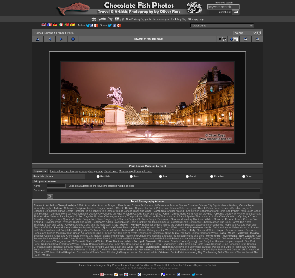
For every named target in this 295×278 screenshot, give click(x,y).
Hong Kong (186, 213)
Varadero (231, 216)
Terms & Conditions (140, 265)
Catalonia (190, 244)
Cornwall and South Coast (91, 252)
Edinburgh (112, 252)
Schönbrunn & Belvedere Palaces (160, 205)
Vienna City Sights (209, 205)
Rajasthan (84, 230)
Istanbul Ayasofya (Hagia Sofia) (161, 249)
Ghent (119, 208)
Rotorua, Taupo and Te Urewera (217, 238)
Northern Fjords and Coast (107, 227)
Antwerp (91, 208)
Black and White (142, 210)
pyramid (98, 171)
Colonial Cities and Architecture (62, 235)
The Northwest (244, 252)
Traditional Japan (189, 233)
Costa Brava (204, 244)
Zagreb (70, 216)
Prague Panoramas (160, 219)
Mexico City (86, 235)
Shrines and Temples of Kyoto (120, 233)
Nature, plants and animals (109, 235)
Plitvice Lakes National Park (49, 216)
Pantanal (79, 210)
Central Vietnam (180, 252)
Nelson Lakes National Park (149, 238)
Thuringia (39, 224)
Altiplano (139, 208)
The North (245, 222)
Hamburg (163, 222)
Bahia (209, 208)
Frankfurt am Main (147, 222)
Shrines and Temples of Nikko (154, 233)
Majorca (57, 246)
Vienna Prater (246, 205)
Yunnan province (202, 213)
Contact (158, 265)
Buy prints (146, 19)
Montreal (66, 213)
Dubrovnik (230, 213)
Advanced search (224, 2)
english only (225, 12)
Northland (185, 238)
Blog (184, 19)
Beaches (39, 235)
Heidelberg (175, 222)
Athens (79, 224)
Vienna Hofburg (229, 205)
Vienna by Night (42, 208)
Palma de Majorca (72, 246)
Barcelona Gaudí (135, 244)
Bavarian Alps (121, 222)
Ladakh (73, 230)
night (132, 171)
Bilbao (149, 244)
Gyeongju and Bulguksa (200, 241)
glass (91, 171)
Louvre (114, 171)
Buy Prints (112, 265)
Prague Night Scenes (116, 219)
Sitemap (192, 19)
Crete (115, 224)
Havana (122, 216)
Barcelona (95, 244)
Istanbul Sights (209, 249)
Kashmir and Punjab (57, 230)
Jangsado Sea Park (244, 241)
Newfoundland (80, 213)
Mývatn (87, 227)
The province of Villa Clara (210, 216)
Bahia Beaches (222, 208)
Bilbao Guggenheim (165, 244)
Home (38, 33)
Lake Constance (191, 222)
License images (161, 19)
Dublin (142, 230)
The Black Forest (229, 222)
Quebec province (112, 213)
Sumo (175, 233)
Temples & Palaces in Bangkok (81, 249)
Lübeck (205, 222)
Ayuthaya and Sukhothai (187, 246)
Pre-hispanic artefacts (159, 235)
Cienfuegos (110, 216)
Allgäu (109, 222)
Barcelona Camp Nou (113, 244)
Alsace (238, 219)
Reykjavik (150, 227)
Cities (72, 238)
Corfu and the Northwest (97, 224)
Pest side (251, 224)
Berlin (133, 222)
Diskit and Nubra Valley (226, 227)
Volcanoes (47, 241)
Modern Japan (64, 233)
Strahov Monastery (181, 219)
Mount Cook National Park (118, 238)
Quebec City (96, 213)
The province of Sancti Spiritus (178, 216)
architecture (67, 171)
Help (201, 19)
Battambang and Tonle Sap (215, 210)
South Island (243, 238)
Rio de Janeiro (93, 210)
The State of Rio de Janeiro (117, 210)
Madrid (48, 246)
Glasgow (124, 252)
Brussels (110, 208)
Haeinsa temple (224, 241)
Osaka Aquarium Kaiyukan (88, 233)
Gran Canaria (248, 244)
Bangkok (206, 246)
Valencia (109, 246)
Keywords (199, 265)
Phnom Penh (238, 210)
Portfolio (175, 19)
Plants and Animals (133, 227)
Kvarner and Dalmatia (249, 213)
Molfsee (214, 222)
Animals (63, 238)
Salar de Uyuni (187, 208)
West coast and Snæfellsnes (187, 227)
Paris (70, 33)
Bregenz (113, 205)
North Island (172, 238)
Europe (48, 33)
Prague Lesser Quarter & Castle (64, 219)
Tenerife (99, 246)
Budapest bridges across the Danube (163, 224)
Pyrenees (67, 222)
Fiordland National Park (89, 238)
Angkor (171, 210)
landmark (55, 171)
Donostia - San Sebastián (225, 244)
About (124, 265)
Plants (194, 238)
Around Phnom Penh (187, 210)
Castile (181, 244)
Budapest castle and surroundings (204, 224)
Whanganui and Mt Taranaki (69, 241)
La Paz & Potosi (154, 208)
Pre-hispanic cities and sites (188, 235)
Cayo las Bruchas (93, 216)
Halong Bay (196, 252)
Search (176, 265)
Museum (124, 171)
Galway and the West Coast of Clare (167, 230)
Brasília (235, 208)
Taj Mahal (95, 230)
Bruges (101, 208)
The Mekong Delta (213, 252)
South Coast (163, 227)
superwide (81, 171)
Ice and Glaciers (73, 227)
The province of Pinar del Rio (143, 216)
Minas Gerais (65, 210)
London (134, 252)
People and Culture (129, 205)
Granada (39, 246)
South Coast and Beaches (48, 249)
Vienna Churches (189, 205)
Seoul (37, 244)
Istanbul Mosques (190, 249)
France (60, 33)
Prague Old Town (138, 219)
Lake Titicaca (171, 208)
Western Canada (132, 213)
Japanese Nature (235, 230)
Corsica (247, 219)
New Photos (132, 19)
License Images (96, 265)
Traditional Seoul (50, 244)
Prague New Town (93, 219)
